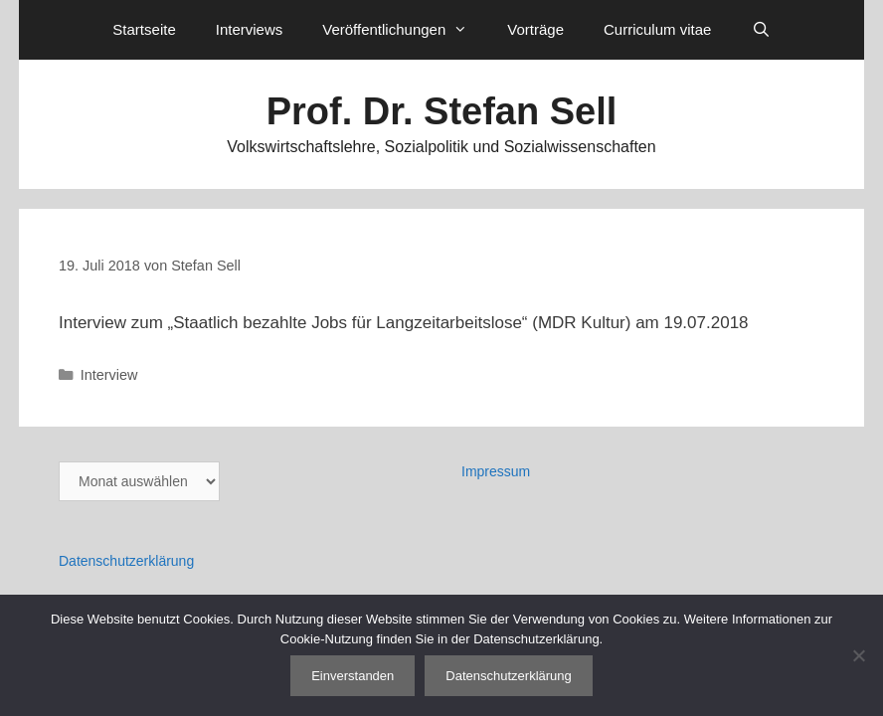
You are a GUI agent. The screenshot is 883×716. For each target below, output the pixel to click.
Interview (109, 375)
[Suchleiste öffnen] (760, 30)
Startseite (143, 29)
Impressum (495, 471)
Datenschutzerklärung (126, 561)
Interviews (249, 29)
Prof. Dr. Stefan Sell (442, 111)
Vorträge (535, 29)
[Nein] (858, 655)
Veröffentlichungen (404, 30)
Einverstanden (352, 675)
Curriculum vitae (657, 29)
